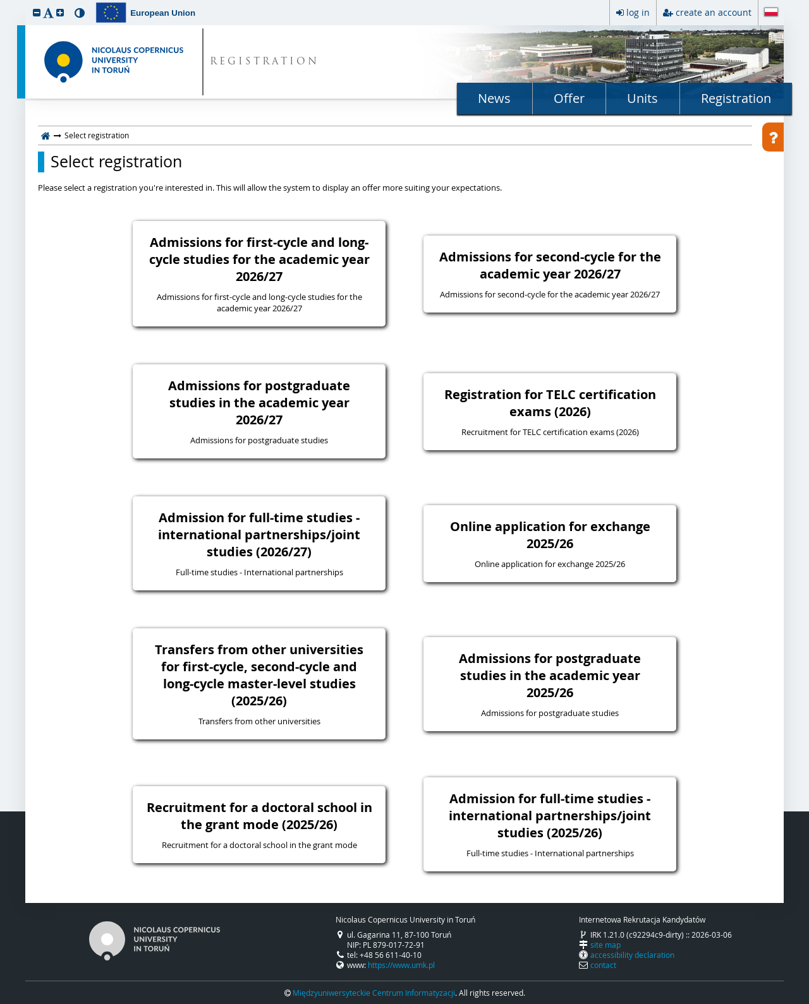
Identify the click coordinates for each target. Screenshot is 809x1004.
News (494, 98)
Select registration (116, 162)
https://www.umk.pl (401, 965)
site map (605, 945)
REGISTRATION (264, 62)
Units (642, 98)
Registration (736, 98)
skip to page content (3, 3)
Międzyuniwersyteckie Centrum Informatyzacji (374, 993)
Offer (569, 98)
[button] (36, 12)
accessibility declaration (632, 955)
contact (603, 965)
